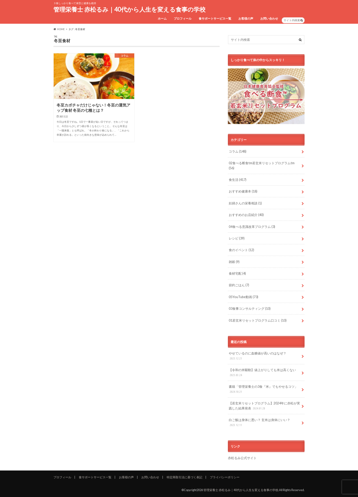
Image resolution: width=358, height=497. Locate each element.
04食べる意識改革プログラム (252, 227)
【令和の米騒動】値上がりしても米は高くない (262, 372)
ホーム (162, 18)
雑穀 (234, 262)
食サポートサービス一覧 (215, 18)
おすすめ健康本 (243, 191)
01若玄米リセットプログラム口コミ (258, 320)
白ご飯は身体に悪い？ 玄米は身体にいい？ (259, 422)
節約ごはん (239, 285)
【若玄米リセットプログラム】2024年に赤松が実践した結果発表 (264, 406)
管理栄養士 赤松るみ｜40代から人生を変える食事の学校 (129, 9)
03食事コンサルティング (250, 308)
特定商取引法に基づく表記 (184, 477)
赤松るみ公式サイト (242, 458)
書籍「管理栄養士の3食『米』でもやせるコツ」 (263, 389)
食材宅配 (237, 273)
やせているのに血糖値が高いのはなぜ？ (257, 356)
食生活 (237, 180)
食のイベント (241, 250)
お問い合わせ (269, 18)
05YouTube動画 (243, 297)
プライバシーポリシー (225, 477)
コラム (237, 151)
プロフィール (183, 18)
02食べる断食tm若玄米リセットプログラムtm (262, 165)
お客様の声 (245, 18)
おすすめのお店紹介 (246, 215)
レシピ (237, 238)
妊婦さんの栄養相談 (245, 203)
